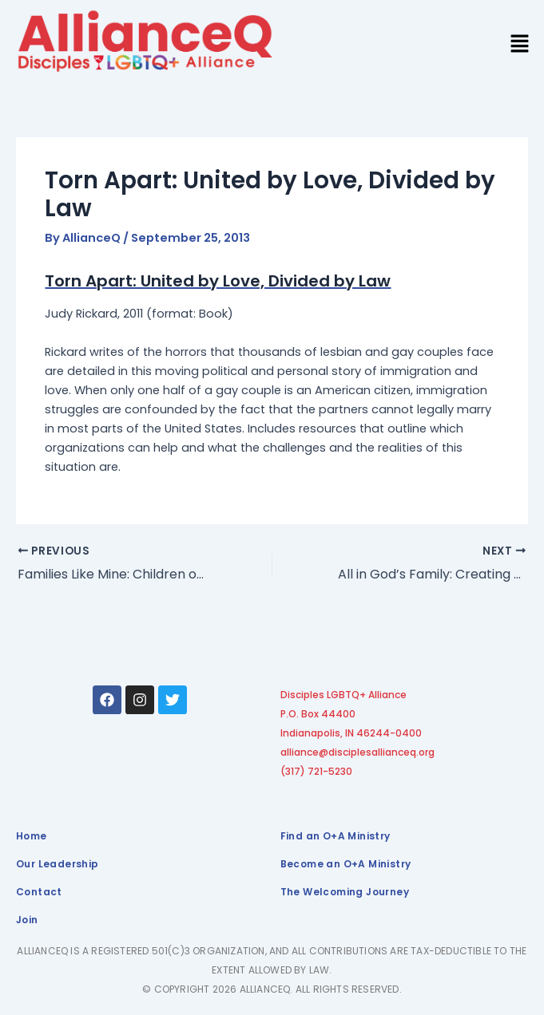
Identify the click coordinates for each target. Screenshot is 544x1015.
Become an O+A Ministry (345, 864)
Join (27, 919)
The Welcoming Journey (344, 891)
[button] (520, 45)
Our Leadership (57, 864)
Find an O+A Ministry (335, 836)
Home (31, 836)
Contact (39, 891)
